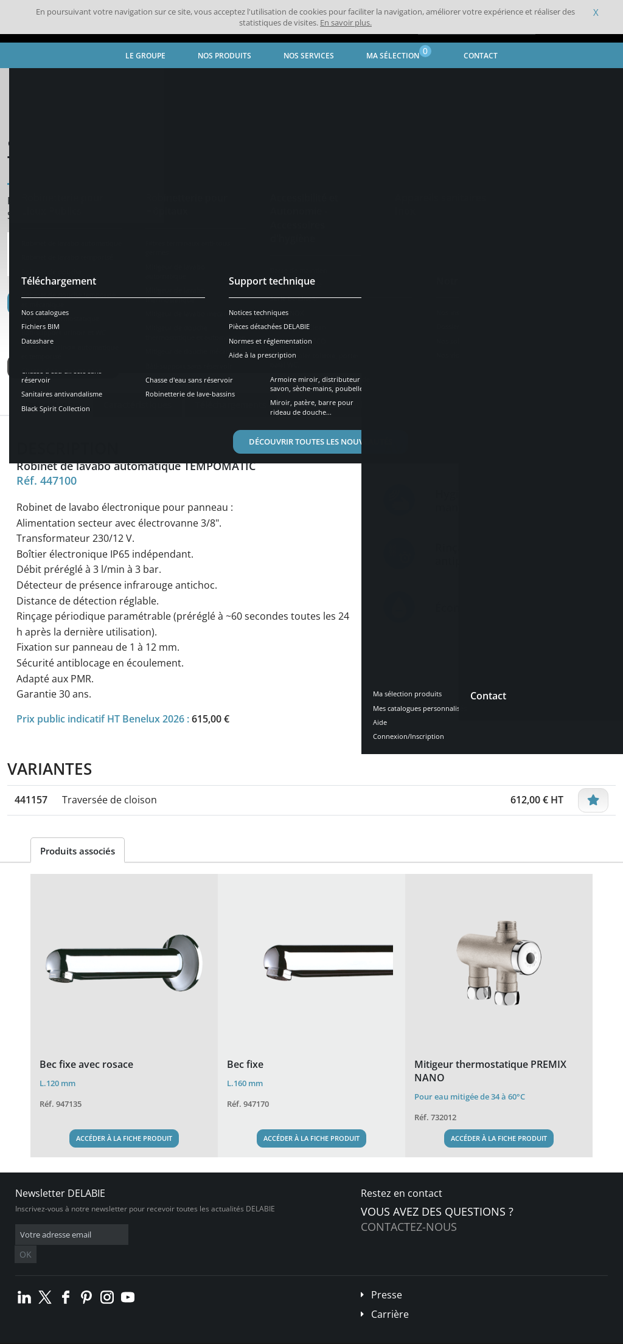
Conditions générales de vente (101, 1335)
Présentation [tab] (53, 404)
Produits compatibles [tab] (335, 404)
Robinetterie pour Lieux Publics (169, 82)
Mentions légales (187, 1335)
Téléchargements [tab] (230, 404)
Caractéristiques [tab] (137, 404)
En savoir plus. (346, 22)
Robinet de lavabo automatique (295, 82)
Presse (386, 1276)
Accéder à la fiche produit (124, 1138)
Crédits (237, 1335)
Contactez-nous (409, 1226)
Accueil (28, 82)
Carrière (390, 1296)
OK (208, 1235)
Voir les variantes (63, 366)
